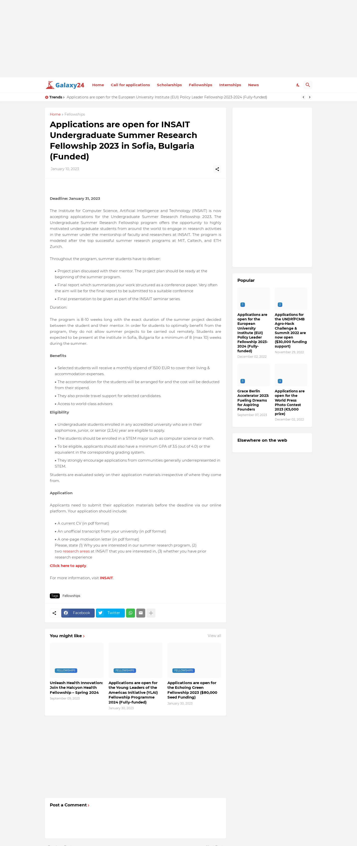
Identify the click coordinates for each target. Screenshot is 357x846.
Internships (230, 84)
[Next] (309, 97)
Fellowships (200, 84)
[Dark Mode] (298, 85)
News (253, 84)
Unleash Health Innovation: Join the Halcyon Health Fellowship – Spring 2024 (76, 687)
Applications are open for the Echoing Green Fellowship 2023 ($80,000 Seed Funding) (192, 690)
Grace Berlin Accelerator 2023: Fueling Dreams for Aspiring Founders (253, 400)
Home (98, 84)
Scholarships (169, 84)
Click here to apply (68, 565)
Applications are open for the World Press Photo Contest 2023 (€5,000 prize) (290, 402)
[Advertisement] (178, 38)
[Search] (308, 85)
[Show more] (150, 613)
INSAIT (106, 577)
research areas (76, 551)
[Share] (217, 169)
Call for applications (130, 84)
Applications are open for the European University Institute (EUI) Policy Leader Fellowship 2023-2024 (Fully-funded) (167, 97)
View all (214, 635)
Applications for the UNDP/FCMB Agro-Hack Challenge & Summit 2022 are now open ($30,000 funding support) (291, 330)
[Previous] (303, 97)
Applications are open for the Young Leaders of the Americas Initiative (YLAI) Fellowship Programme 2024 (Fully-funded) (133, 692)
